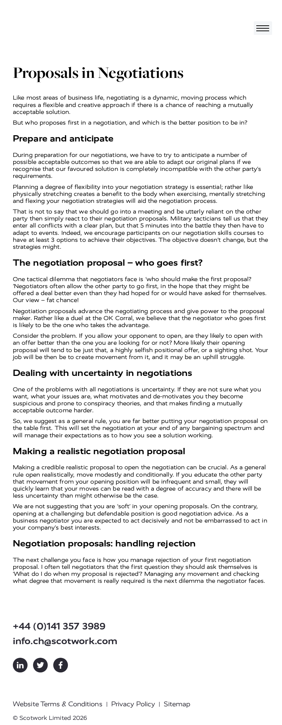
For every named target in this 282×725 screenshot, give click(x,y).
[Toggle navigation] (263, 28)
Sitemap (177, 704)
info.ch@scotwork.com (65, 641)
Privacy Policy (133, 704)
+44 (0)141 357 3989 (59, 626)
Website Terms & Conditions (57, 704)
